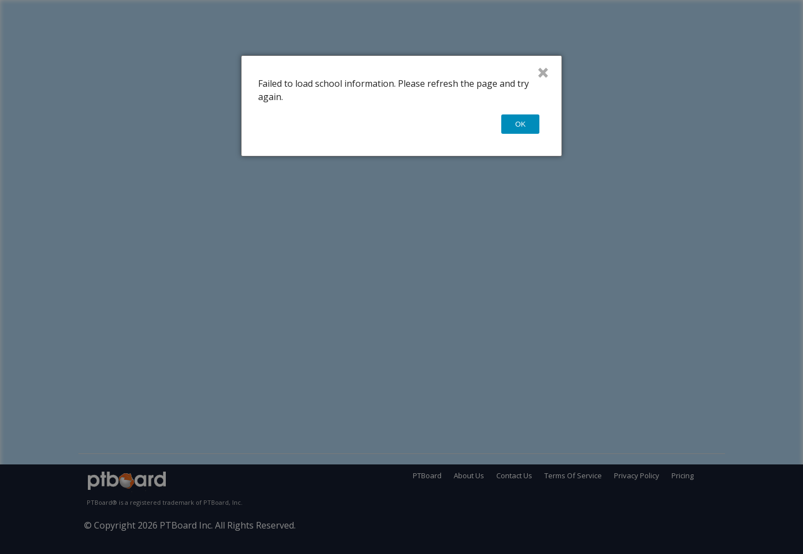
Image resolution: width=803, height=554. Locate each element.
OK (520, 124)
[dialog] (401, 105)
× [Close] (543, 72)
